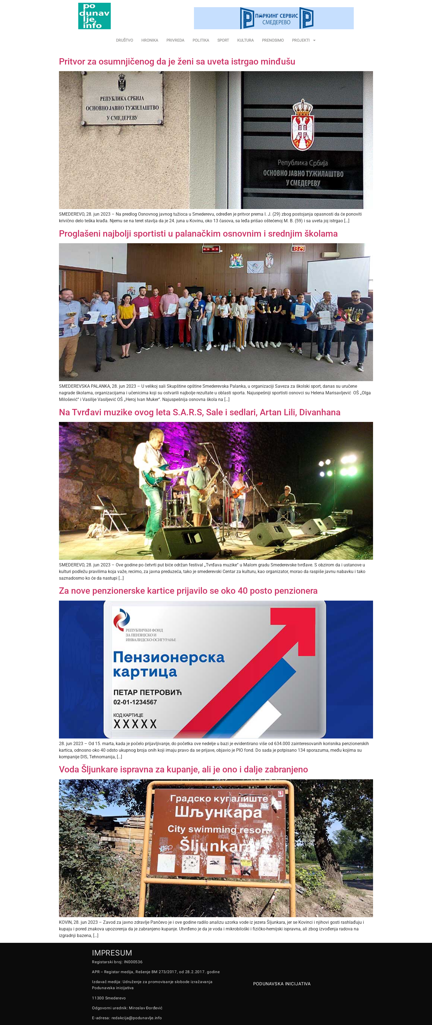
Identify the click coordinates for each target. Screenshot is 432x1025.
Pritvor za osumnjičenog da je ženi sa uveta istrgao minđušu (177, 61)
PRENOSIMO (273, 40)
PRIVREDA (175, 40)
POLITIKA (201, 40)
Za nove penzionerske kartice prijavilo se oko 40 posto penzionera (188, 590)
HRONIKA (149, 40)
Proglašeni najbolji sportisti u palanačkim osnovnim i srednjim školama (198, 233)
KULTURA (245, 40)
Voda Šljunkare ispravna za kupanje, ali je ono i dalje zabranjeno (183, 769)
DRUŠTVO (124, 40)
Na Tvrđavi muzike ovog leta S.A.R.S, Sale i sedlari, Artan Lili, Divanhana (200, 412)
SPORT (223, 40)
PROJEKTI (304, 40)
